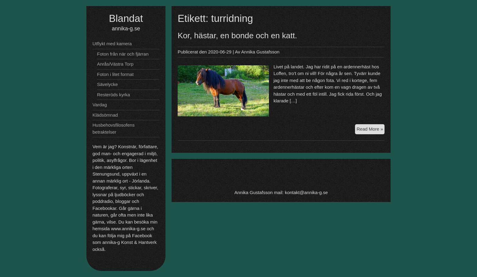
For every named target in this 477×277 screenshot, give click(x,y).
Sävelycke (107, 84)
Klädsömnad (105, 115)
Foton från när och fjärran (122, 53)
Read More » (371, 129)
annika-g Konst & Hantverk (130, 242)
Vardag (99, 104)
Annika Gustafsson (260, 51)
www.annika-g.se (128, 228)
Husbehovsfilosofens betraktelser (113, 128)
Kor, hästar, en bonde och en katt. (237, 35)
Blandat (126, 18)
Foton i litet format (115, 74)
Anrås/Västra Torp (115, 64)
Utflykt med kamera (112, 43)
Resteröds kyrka (113, 94)
